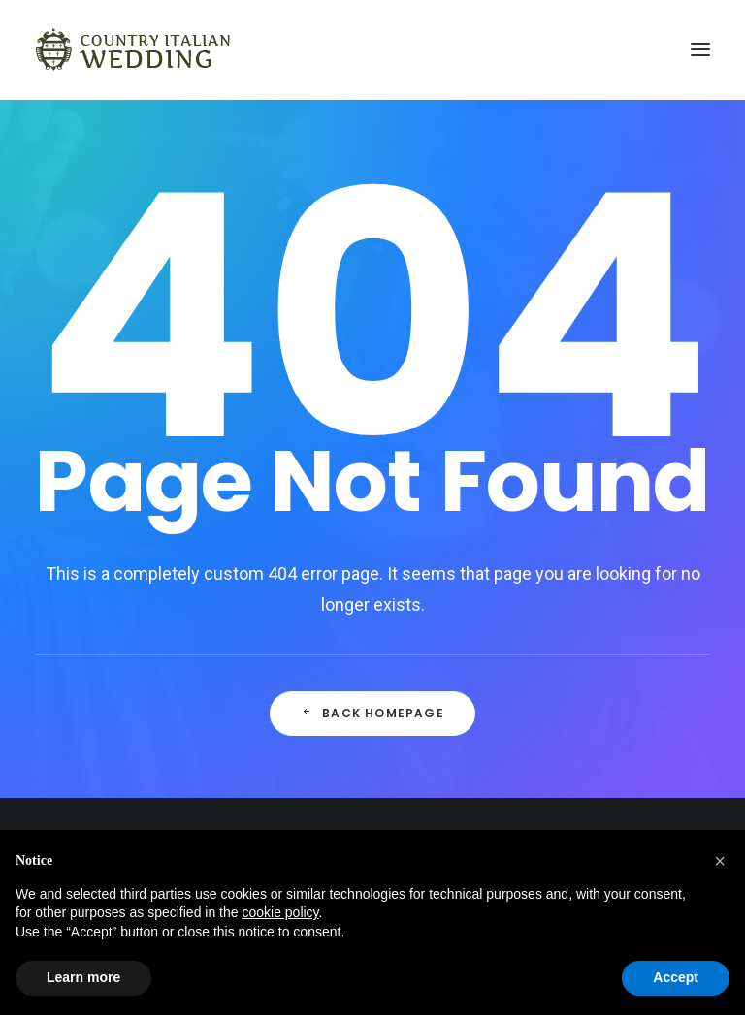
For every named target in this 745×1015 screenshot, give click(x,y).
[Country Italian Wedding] (133, 49)
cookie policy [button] (280, 912)
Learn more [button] (83, 977)
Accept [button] (675, 977)
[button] (719, 860)
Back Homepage (372, 713)
